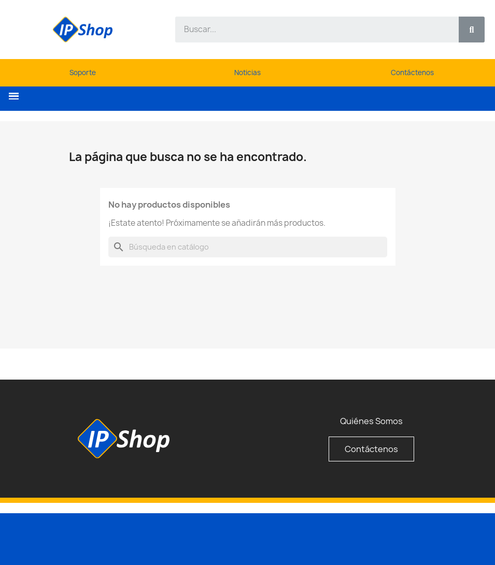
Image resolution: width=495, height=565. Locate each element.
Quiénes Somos (371, 421)
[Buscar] (247, 247)
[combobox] (311, 29)
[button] (13, 96)
